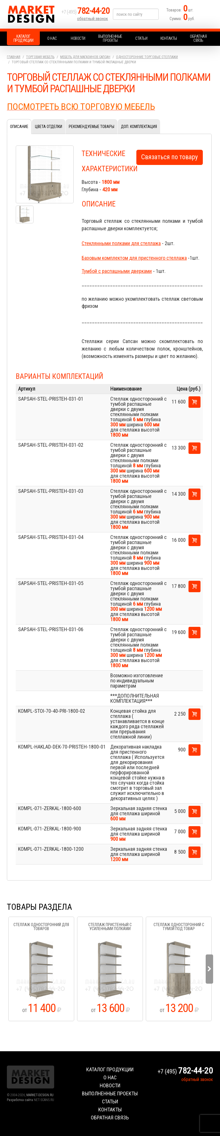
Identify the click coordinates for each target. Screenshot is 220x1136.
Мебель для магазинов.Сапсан (85, 57)
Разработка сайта (20, 1100)
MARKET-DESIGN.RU (40, 1095)
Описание (19, 126)
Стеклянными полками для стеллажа (121, 243)
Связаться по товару (169, 157)
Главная (13, 57)
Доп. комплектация (139, 126)
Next (209, 969)
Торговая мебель (40, 57)
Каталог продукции (23, 38)
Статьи (141, 38)
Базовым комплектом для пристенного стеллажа (134, 258)
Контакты (168, 38)
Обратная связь (198, 38)
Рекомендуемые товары (91, 126)
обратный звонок (92, 18)
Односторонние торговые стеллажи (147, 57)
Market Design (32, 14)
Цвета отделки (48, 126)
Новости (78, 38)
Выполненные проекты (110, 38)
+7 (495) (85, 12)
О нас (52, 38)
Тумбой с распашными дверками (117, 271)
